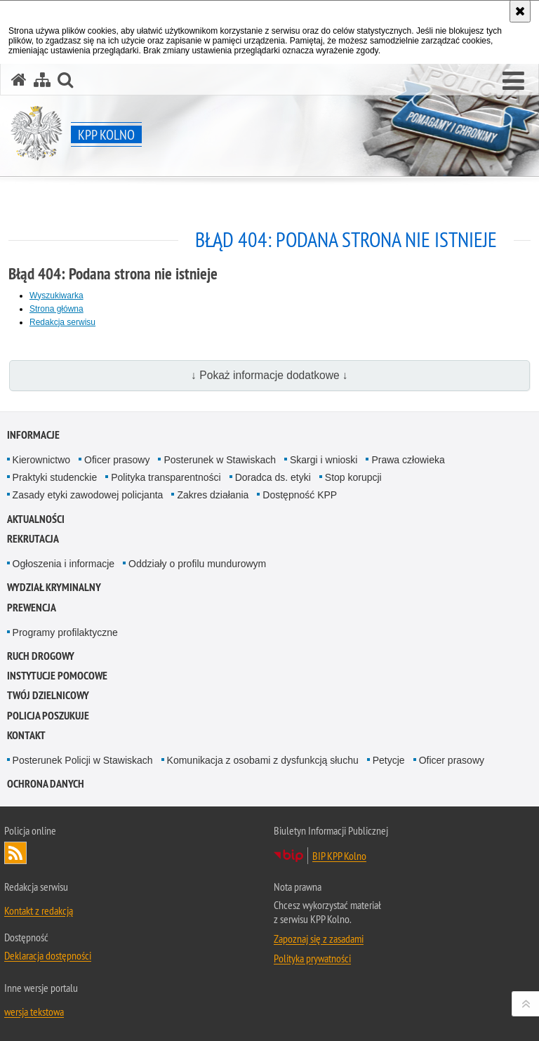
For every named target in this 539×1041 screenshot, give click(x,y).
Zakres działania (212, 494)
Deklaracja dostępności (47, 955)
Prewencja (31, 607)
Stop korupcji (353, 477)
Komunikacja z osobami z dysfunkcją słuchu (263, 760)
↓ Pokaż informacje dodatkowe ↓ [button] (269, 375)
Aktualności (36, 519)
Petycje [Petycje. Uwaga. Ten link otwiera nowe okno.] (389, 760)
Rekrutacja (33, 538)
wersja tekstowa (34, 1011)
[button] (513, 81)
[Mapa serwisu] (42, 79)
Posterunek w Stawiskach (220, 459)
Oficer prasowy (116, 459)
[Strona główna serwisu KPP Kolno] (19, 79)
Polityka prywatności (312, 958)
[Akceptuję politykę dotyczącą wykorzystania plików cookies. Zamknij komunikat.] (520, 11)
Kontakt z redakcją (38, 910)
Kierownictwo (41, 459)
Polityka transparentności (165, 477)
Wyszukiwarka (56, 295)
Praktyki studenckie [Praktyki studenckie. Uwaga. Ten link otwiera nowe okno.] (55, 477)
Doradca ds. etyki (273, 477)
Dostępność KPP (299, 494)
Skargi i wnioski (323, 459)
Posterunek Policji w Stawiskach (83, 760)
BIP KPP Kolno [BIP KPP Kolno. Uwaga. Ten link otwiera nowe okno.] (339, 856)
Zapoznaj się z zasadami (319, 938)
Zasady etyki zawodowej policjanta (88, 494)
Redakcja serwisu (62, 322)
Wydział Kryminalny (54, 587)
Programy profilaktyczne (65, 632)
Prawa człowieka (407, 459)
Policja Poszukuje (48, 715)
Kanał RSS (15, 853)
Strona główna (56, 309)
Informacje (33, 434)
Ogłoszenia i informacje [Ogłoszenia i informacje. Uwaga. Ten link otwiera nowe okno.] (64, 563)
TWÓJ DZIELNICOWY (48, 695)
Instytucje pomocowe (57, 675)
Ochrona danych (45, 783)
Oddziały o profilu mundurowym (197, 563)
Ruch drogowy (40, 656)
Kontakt (26, 735)
